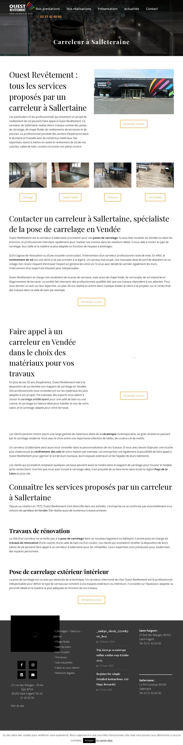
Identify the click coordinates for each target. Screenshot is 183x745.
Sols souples (155, 197)
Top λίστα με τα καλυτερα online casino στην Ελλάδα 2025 (112, 655)
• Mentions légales (64, 673)
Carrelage (28, 197)
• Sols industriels (63, 662)
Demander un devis (134, 123)
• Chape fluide (62, 641)
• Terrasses (60, 657)
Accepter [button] (89, 740)
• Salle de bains (62, 647)
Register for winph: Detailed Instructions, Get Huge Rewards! (112, 679)
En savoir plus (104, 740)
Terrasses (113, 197)
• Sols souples (62, 652)
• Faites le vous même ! (67, 668)
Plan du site (17, 706)
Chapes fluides (70, 197)
